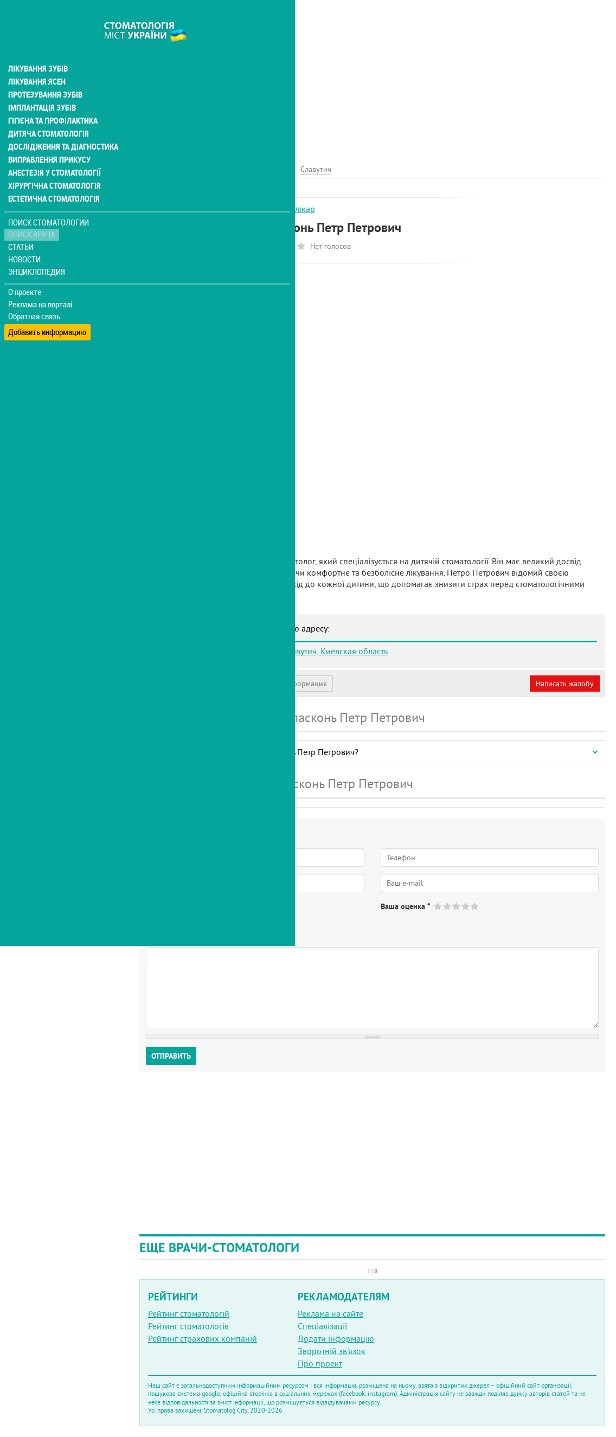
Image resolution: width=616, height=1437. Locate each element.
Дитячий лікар (287, 208)
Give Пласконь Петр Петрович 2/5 (447, 906)
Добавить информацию (47, 305)
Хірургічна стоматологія (53, 162)
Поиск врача (32, 211)
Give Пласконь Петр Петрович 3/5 (456, 906)
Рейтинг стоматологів (188, 1325)
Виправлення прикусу (48, 136)
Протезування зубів (44, 71)
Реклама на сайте (330, 1313)
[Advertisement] (372, 76)
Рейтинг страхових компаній (202, 1338)
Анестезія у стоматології (53, 149)
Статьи (22, 223)
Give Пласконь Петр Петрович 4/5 (466, 906)
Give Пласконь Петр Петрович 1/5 (438, 906)
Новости (25, 236)
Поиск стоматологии (48, 199)
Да (166, 915)
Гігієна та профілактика (52, 97)
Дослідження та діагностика (60, 123)
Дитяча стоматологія (46, 110)
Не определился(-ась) (255, 915)
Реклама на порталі (41, 281)
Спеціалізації (322, 1325)
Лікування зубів (37, 45)
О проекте (25, 268)
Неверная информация (287, 683)
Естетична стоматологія (52, 175)
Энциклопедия (37, 248)
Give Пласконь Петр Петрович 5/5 (475, 906)
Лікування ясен (36, 58)
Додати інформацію (336, 1338)
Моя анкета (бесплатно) (191, 683)
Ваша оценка (405, 906)
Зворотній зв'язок (331, 1350)
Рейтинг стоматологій (188, 1313)
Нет (195, 915)
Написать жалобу (565, 683)
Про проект (320, 1363)
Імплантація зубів (41, 84)
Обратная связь (35, 293)
